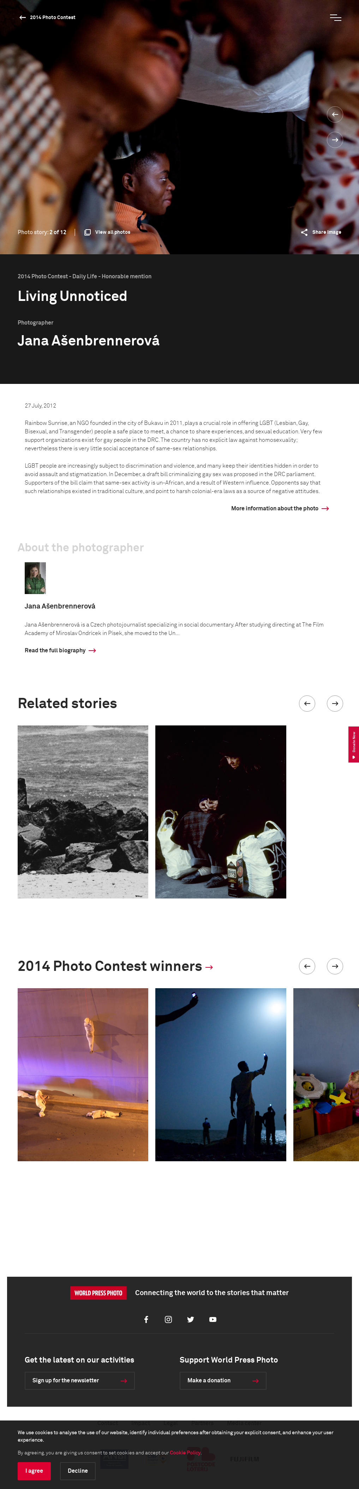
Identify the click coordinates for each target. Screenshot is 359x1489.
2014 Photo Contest (53, 17)
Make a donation (209, 1380)
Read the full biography (55, 650)
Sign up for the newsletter (65, 1380)
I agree (34, 1471)
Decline (78, 1471)
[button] (307, 703)
